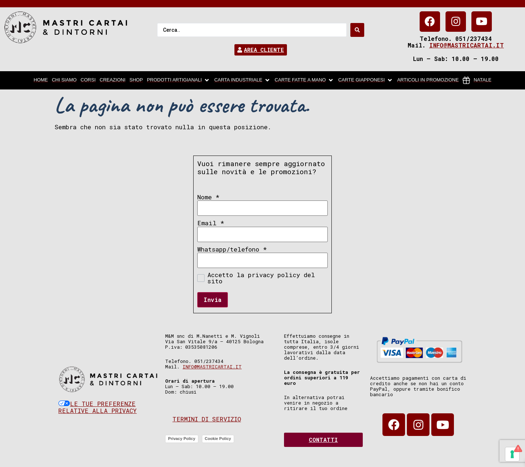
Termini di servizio (206, 419)
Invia (212, 299)
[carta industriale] (242, 80)
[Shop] (136, 80)
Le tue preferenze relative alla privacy (97, 407)
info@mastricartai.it (466, 45)
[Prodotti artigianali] (178, 80)
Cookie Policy (218, 438)
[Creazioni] (112, 80)
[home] (40, 80)
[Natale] (477, 80)
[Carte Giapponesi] (365, 80)
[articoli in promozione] (428, 80)
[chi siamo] (64, 80)
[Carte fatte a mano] (304, 80)
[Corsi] (88, 80)
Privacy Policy (181, 438)
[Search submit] (357, 30)
